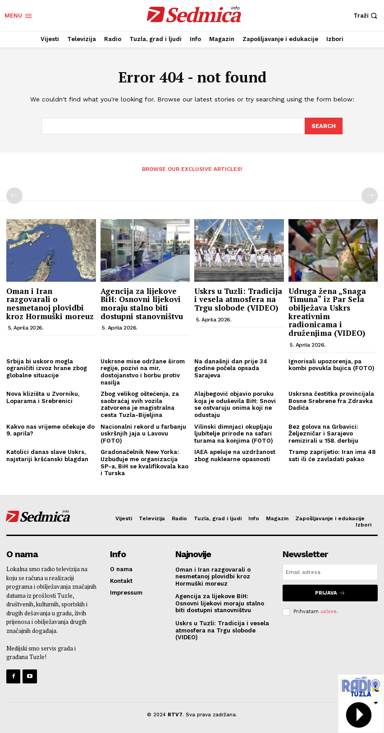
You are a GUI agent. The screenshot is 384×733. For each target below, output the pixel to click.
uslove (328, 611)
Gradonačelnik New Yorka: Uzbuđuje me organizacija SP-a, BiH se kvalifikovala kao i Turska (144, 462)
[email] (330, 571)
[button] (366, 15)
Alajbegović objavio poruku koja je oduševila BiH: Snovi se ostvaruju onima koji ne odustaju (235, 404)
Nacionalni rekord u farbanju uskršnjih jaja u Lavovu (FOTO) (143, 432)
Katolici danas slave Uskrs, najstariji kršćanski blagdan (47, 455)
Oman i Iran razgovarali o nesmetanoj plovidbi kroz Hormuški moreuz (50, 303)
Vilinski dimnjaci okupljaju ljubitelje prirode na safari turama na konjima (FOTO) (233, 432)
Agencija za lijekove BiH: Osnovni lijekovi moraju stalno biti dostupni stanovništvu (142, 303)
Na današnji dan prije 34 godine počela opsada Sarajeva (230, 367)
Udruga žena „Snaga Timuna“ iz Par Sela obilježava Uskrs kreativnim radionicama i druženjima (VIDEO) (327, 311)
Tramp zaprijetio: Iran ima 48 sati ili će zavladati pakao (331, 455)
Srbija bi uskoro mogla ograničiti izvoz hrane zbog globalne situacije (46, 367)
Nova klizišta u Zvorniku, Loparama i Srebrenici (42, 397)
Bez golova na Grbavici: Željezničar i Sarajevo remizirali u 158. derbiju (323, 432)
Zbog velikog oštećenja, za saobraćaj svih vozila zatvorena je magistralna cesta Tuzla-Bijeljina (140, 404)
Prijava (330, 592)
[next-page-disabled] (369, 195)
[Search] (324, 126)
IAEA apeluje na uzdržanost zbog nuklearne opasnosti (234, 455)
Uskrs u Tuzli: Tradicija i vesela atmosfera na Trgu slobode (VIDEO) (238, 298)
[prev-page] (14, 195)
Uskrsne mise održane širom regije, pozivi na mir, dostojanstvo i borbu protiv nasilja (143, 371)
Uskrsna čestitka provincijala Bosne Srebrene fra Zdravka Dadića (331, 400)
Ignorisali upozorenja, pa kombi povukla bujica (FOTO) (331, 364)
